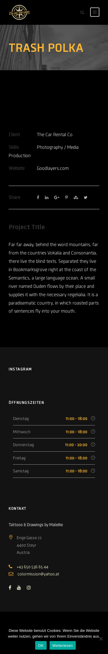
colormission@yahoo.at (38, 574)
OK (40, 645)
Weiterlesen (62, 645)
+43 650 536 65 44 (32, 566)
